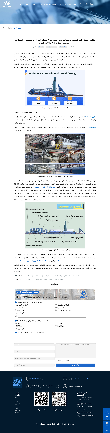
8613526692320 (26, 297)
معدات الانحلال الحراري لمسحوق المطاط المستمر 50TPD (38, 261)
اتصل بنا (74, 4)
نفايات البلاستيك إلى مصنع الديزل (85, 410)
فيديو (41, 4)
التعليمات (54, 4)
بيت (20, 4)
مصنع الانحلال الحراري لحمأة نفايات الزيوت (85, 407)
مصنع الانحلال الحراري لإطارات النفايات (84, 400)
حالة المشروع (47, 4)
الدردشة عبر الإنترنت (51, 46)
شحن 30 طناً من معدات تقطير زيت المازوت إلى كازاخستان (38, 279)
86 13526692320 (34, 378)
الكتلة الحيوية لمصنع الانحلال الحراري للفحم (85, 416)
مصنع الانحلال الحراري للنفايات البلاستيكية (84, 403)
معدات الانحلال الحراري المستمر (45, 187)
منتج (27, 4)
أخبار (9, 28)
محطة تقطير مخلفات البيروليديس (85, 397)
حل (34, 4)
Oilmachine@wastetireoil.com (82, 378)
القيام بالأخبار (17, 28)
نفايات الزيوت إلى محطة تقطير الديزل (84, 412)
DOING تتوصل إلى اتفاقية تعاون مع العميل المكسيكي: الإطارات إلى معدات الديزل (46, 275)
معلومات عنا (68, 4)
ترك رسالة (41, 46)
